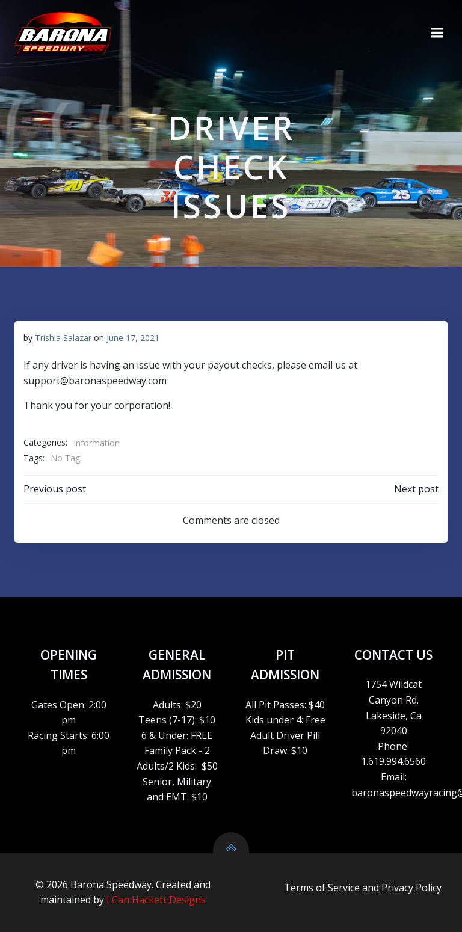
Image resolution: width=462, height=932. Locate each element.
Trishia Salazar (63, 337)
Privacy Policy (411, 887)
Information (96, 443)
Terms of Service (322, 887)
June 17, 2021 (132, 337)
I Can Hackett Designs (156, 899)
